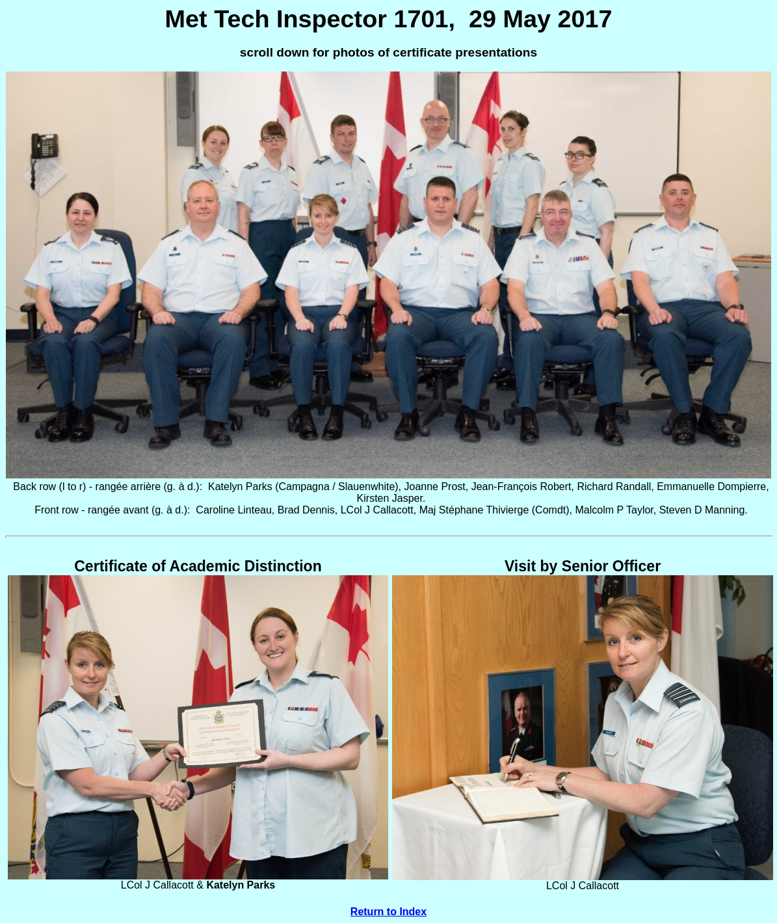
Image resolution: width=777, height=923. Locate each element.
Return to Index (388, 911)
